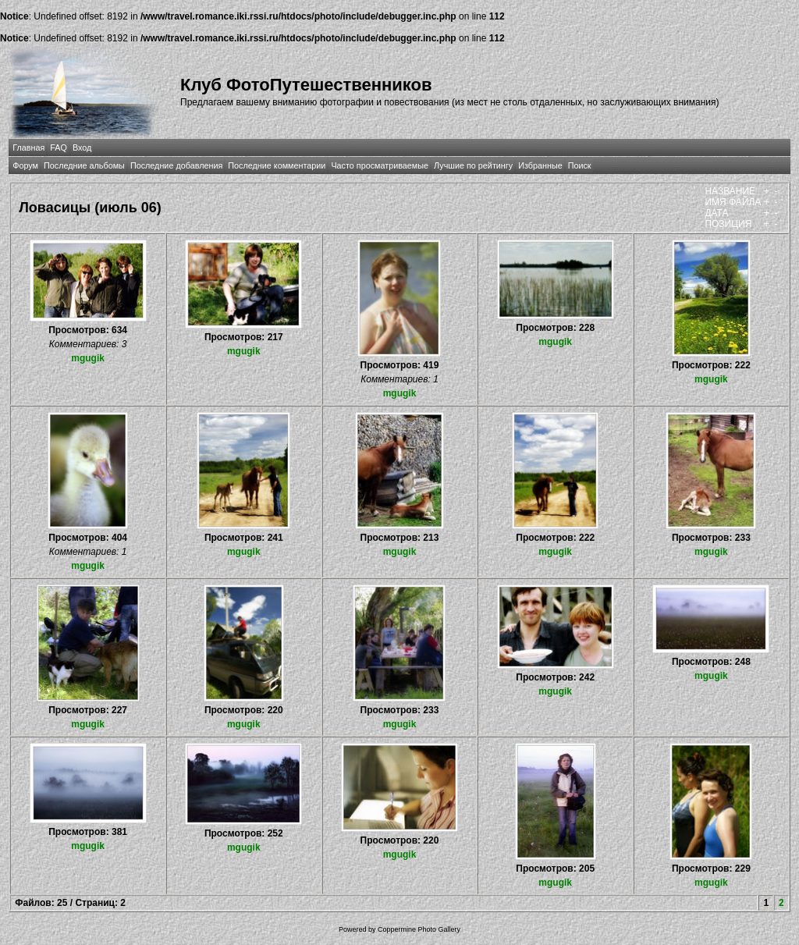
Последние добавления (176, 165)
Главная (28, 147)
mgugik (88, 358)
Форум (25, 165)
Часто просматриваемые (379, 165)
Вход (82, 147)
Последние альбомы (84, 165)
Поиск (579, 165)
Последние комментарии (276, 165)
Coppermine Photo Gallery (419, 929)
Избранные (540, 165)
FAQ (58, 147)
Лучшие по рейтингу (473, 165)
